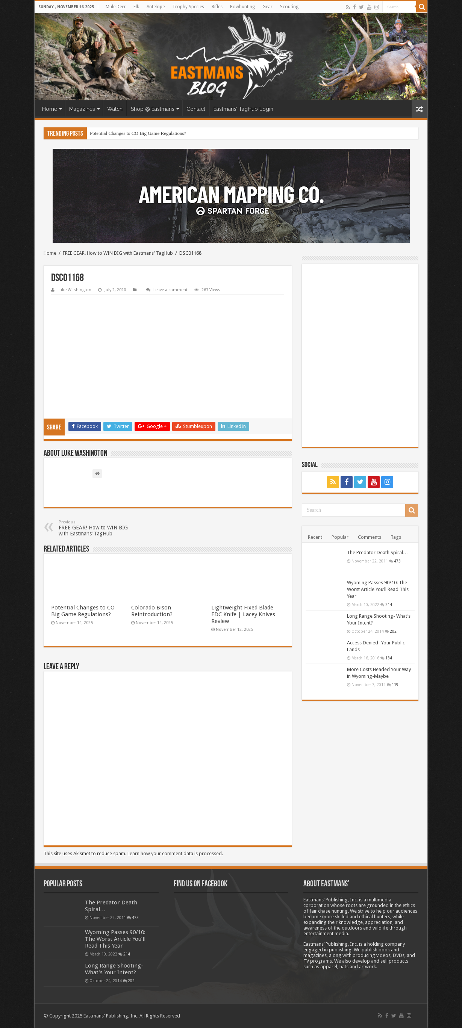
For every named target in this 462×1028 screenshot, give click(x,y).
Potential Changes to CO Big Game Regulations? (138, 133)
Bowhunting (242, 6)
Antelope (156, 6)
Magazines (82, 109)
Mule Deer (116, 6)
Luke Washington (74, 289)
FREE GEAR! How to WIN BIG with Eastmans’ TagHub (97, 528)
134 (388, 658)
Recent (315, 537)
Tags (396, 537)
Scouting (289, 6)
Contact (195, 109)
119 (395, 684)
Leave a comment (170, 289)
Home (49, 109)
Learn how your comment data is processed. (175, 853)
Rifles (217, 6)
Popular (340, 537)
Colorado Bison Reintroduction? (152, 611)
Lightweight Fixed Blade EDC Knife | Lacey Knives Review (243, 614)
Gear (267, 6)
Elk (136, 6)
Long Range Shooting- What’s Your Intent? (114, 969)
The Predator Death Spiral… (377, 552)
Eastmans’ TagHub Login (243, 109)
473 (397, 561)
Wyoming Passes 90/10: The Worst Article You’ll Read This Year (378, 589)
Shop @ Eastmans (152, 109)
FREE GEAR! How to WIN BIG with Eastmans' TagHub (118, 253)
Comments (369, 537)
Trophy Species (188, 6)
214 (388, 604)
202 (393, 631)
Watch (115, 109)
